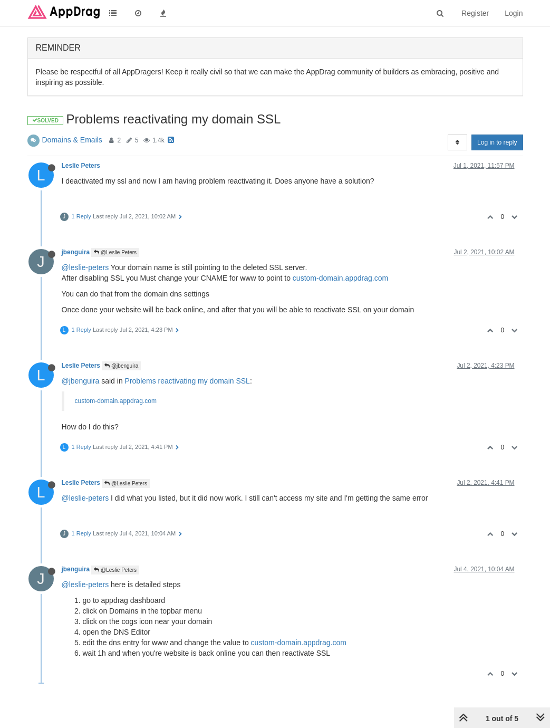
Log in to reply (497, 142)
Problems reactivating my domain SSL (187, 381)
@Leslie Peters (115, 252)
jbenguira (76, 252)
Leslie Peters (81, 165)
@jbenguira (121, 366)
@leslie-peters (85, 267)
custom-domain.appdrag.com (340, 278)
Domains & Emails (72, 140)
